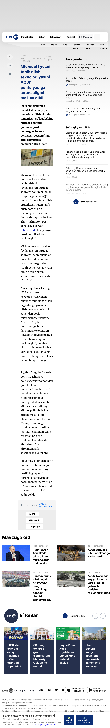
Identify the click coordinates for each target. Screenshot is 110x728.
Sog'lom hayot (76, 46)
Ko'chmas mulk (90, 46)
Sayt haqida (19, 690)
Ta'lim (42, 44)
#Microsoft (34, 520)
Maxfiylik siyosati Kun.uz (46, 724)
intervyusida (28, 230)
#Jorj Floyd (34, 526)
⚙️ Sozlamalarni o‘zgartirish (84, 720)
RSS (32, 690)
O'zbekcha (85, 37)
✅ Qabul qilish (69, 720)
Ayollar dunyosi (103, 46)
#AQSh (32, 514)
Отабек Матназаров (46, 505)
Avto (65, 44)
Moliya (54, 44)
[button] (95, 616)
